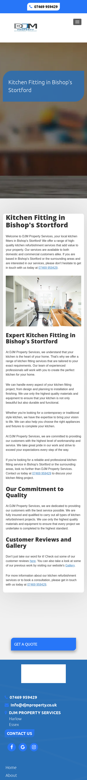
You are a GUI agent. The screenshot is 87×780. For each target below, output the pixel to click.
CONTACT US (19, 733)
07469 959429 (46, 6)
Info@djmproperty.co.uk (34, 704)
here (33, 561)
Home (11, 767)
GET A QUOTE (25, 644)
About (11, 775)
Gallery (70, 565)
